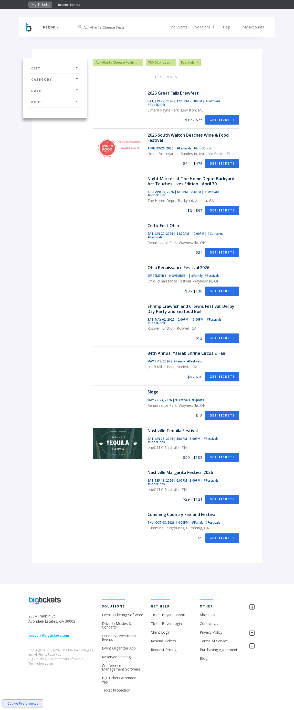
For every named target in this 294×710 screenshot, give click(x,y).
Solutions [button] (202, 27)
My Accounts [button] (252, 27)
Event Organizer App (119, 648)
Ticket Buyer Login (166, 623)
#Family (197, 275)
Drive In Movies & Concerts (117, 625)
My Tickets (40, 4)
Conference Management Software (121, 667)
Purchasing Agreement (218, 649)
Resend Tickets (69, 5)
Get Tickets (222, 120)
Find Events (174, 27)
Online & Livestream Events (119, 637)
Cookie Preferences (22, 703)
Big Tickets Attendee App (119, 679)
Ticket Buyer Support (168, 614)
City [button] (54, 68)
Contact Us (209, 623)
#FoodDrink (156, 105)
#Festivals (212, 101)
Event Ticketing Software (122, 614)
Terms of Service (214, 640)
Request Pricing (163, 649)
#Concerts (215, 233)
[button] (54, 27)
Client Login (160, 632)
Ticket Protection (116, 690)
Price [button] (54, 102)
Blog (203, 658)
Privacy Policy (211, 632)
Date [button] (54, 91)
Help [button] (225, 27)
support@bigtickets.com (48, 635)
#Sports (198, 400)
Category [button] (54, 79)
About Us (207, 614)
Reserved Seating (116, 656)
